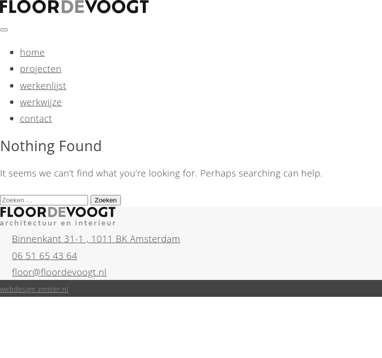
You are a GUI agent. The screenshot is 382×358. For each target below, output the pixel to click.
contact (36, 118)
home (32, 52)
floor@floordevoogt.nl (59, 272)
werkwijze (41, 101)
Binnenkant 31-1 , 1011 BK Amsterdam (96, 238)
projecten (41, 68)
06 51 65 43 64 (45, 255)
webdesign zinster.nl (34, 289)
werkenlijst (43, 85)
